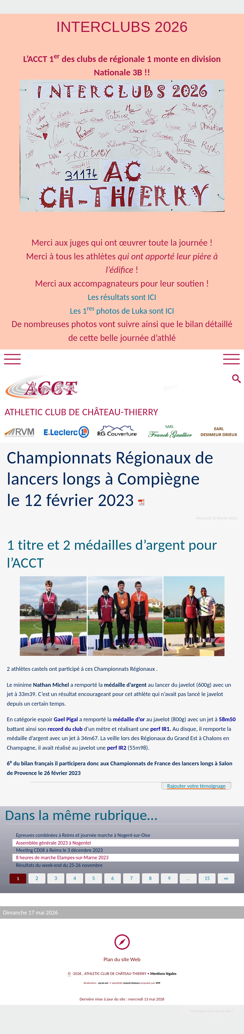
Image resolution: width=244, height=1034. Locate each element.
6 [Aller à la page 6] (112, 880)
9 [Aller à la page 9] (169, 880)
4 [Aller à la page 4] (75, 880)
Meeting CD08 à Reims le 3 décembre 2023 (59, 852)
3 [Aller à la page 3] (55, 880)
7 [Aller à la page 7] (131, 880)
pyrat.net (102, 985)
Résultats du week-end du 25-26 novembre (59, 867)
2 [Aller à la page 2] (36, 880)
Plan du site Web (122, 961)
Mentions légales (163, 975)
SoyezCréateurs (132, 985)
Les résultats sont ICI (122, 297)
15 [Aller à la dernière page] (207, 880)
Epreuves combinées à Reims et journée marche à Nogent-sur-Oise (83, 837)
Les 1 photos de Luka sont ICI (122, 310)
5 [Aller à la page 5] (93, 880)
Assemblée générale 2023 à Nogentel (53, 845)
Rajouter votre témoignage (193, 787)
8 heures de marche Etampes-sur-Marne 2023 (62, 859)
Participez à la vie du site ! (208, 1013)
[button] (235, 381)
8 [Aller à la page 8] (150, 880)
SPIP (159, 985)
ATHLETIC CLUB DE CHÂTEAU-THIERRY (88, 413)
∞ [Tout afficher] (226, 880)
